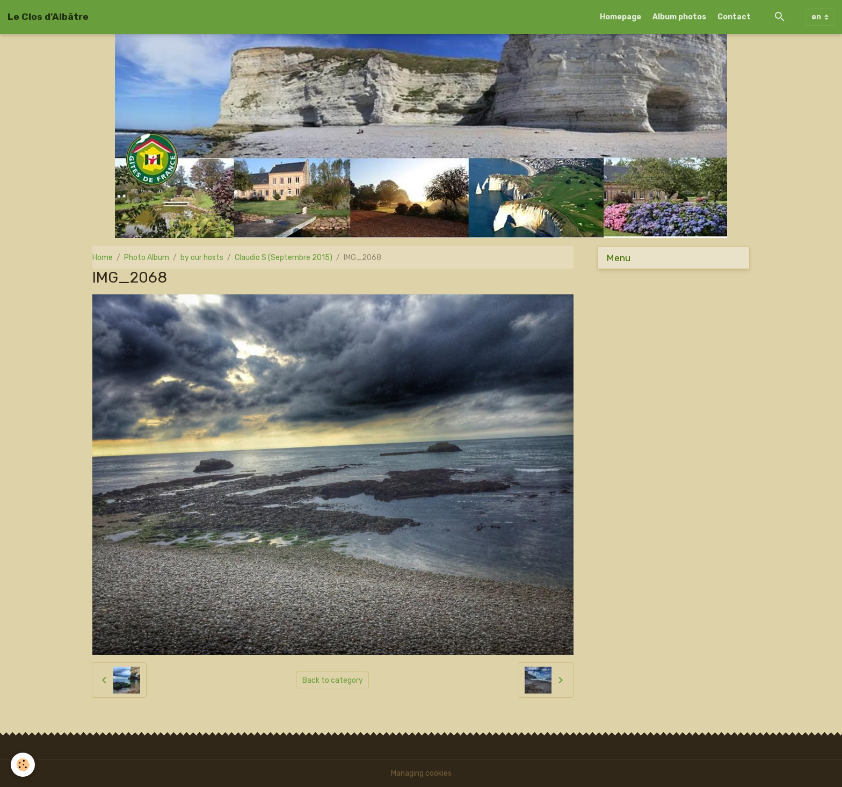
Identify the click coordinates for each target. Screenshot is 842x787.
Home (102, 257)
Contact (734, 16)
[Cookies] (23, 765)
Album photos (679, 16)
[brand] (48, 17)
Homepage (620, 16)
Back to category (332, 680)
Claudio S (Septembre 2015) (283, 257)
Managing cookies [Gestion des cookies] (421, 773)
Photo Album (146, 257)
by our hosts (201, 257)
